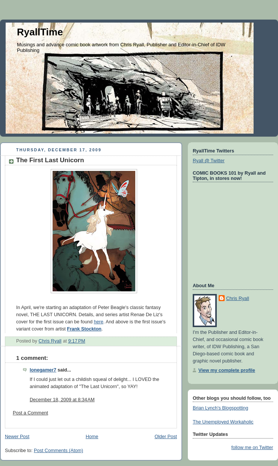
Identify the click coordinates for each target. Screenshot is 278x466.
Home (92, 436)
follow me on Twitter (252, 447)
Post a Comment (30, 413)
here (98, 321)
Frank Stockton (84, 329)
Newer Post (17, 436)
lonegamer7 (43, 370)
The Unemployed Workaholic (223, 422)
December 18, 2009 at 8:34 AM (62, 399)
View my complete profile (226, 370)
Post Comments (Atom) (58, 450)
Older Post (165, 436)
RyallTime (40, 32)
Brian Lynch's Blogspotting (220, 408)
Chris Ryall (237, 298)
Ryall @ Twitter (209, 160)
